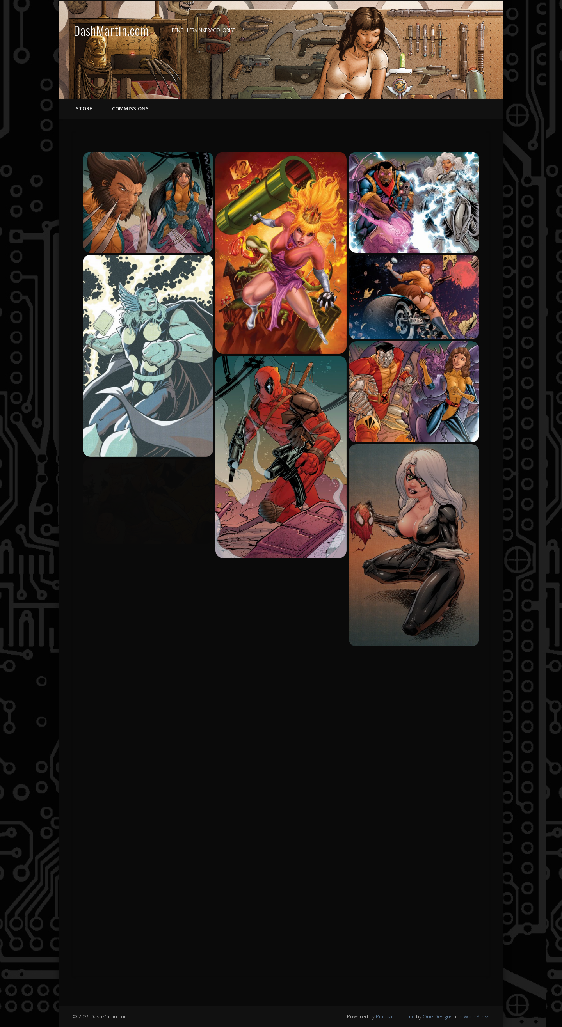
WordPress (476, 1016)
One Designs (437, 1016)
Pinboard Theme (395, 1016)
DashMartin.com (111, 30)
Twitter (466, 31)
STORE (84, 108)
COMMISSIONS (130, 108)
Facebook (450, 31)
